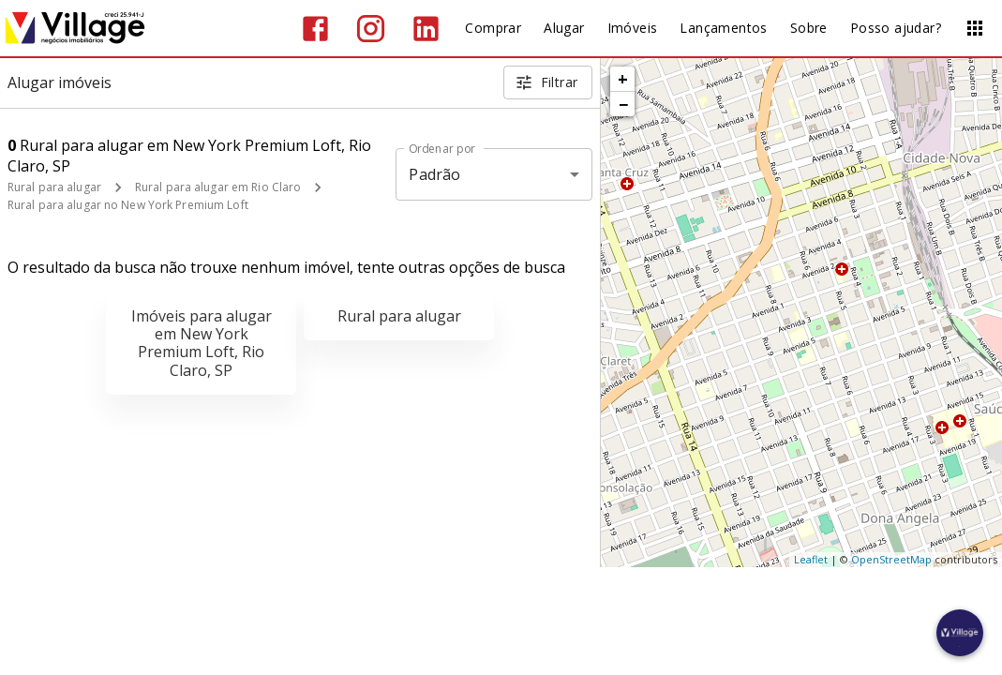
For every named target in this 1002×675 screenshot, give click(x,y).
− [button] (623, 104)
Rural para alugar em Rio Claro (218, 187)
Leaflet (811, 559)
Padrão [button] (434, 174)
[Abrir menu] (974, 28)
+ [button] (623, 79)
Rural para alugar (54, 187)
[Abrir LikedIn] (426, 28)
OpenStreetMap (891, 559)
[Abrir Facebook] (315, 28)
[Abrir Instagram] (370, 28)
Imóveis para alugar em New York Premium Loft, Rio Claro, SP (201, 343)
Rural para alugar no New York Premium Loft (127, 205)
